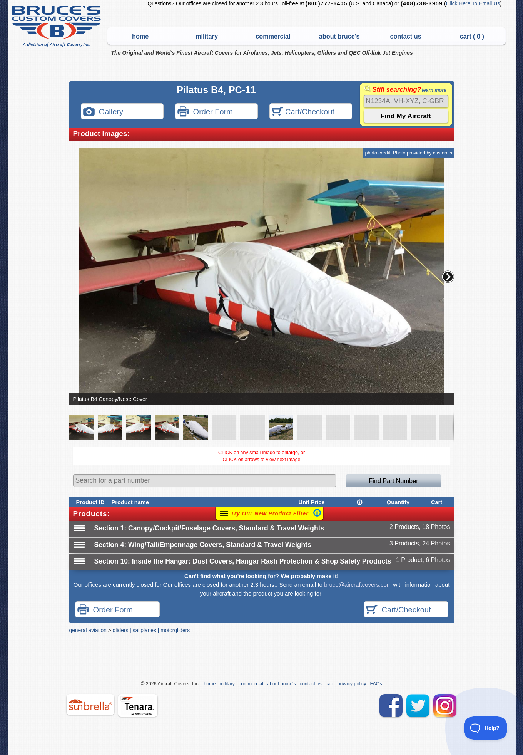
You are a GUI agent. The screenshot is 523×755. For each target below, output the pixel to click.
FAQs (376, 683)
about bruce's (339, 36)
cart (330, 683)
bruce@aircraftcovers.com (357, 584)
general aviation (88, 630)
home (140, 36)
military (206, 36)
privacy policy (352, 683)
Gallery (103, 112)
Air (160, 683)
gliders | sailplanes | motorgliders (151, 630)
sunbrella (90, 704)
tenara (137, 705)
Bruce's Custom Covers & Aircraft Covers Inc (58, 26)
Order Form (205, 112)
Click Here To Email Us (473, 4)
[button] (448, 276)
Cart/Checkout (303, 112)
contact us (405, 36)
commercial (273, 36)
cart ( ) (472, 36)
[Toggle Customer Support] (486, 728)
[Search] (406, 101)
